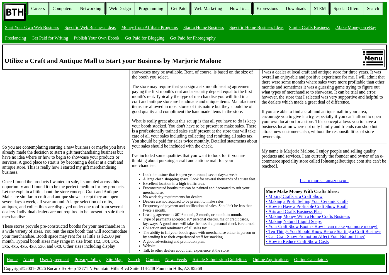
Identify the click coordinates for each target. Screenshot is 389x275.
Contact (153, 259)
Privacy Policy (88, 259)
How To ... (239, 8)
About (28, 259)
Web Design (120, 8)
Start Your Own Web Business (32, 27)
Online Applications (270, 259)
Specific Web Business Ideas (90, 27)
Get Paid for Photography (193, 38)
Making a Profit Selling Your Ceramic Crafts (307, 201)
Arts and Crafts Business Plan (294, 211)
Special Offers (346, 8)
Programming (151, 8)
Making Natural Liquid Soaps (294, 221)
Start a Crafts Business (309, 27)
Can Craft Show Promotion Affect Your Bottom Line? (315, 236)
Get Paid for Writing (50, 38)
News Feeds (176, 259)
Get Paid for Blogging (144, 38)
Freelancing (15, 38)
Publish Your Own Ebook (97, 38)
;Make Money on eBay (355, 27)
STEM (320, 8)
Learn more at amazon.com (324, 180)
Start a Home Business (203, 27)
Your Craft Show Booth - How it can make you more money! (322, 226)
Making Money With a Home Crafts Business (308, 216)
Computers (62, 8)
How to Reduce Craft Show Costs (297, 241)
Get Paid (179, 8)
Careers (38, 8)
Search (373, 8)
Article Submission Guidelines (220, 259)
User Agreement (54, 259)
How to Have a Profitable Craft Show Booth (307, 206)
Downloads (296, 8)
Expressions (267, 8)
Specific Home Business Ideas (256, 27)
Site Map (114, 259)
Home (12, 259)
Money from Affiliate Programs (149, 27)
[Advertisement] (44, 104)
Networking (90, 8)
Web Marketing (208, 8)
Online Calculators (310, 259)
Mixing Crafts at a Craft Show (294, 196)
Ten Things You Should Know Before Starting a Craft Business (323, 231)
